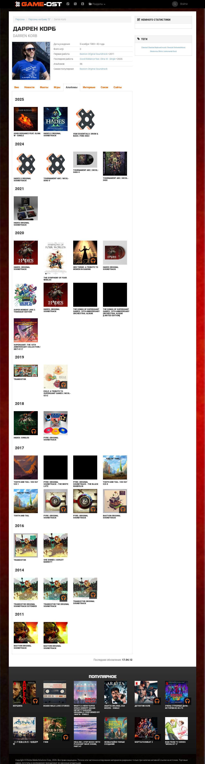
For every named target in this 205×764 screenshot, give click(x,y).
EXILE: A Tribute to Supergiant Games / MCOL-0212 (57, 393)
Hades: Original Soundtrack (22, 268)
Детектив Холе (142, 706)
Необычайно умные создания (114, 743)
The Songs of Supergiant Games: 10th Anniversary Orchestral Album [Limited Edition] (116, 312)
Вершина (17, 706)
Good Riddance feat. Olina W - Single (97, 59)
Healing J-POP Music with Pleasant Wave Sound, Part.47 (87, 744)
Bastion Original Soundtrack (93, 54)
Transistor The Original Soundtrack (56, 605)
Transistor (20, 379)
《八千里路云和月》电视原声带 (25, 743)
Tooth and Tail (21, 516)
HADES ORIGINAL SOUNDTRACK (21, 224)
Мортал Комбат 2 (144, 742)
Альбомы (72, 87)
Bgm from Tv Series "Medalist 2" (175, 743)
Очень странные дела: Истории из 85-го (176, 707)
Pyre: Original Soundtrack (51, 439)
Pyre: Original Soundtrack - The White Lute (56, 484)
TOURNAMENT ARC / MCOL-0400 (115, 179)
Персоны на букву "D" (39, 19)
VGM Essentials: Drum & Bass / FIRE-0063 (85, 135)
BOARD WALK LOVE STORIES (56, 706)
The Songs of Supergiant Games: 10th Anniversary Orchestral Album (86, 311)
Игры (57, 87)
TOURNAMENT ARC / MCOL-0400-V (85, 171)
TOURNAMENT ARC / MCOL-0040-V (56, 179)
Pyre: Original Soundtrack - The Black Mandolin (85, 484)
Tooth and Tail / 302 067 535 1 (26, 483)
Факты (44, 87)
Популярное (102, 677)
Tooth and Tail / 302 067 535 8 (115, 483)
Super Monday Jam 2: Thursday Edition (24, 311)
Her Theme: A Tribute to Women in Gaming (85, 268)
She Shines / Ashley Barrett (54, 561)
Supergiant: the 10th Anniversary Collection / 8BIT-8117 (27, 347)
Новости (29, 87)
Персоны (20, 19)
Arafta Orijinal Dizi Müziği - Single (114, 707)
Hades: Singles (21, 438)
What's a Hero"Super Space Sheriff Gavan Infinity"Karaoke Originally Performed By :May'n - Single (87, 710)
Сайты (118, 87)
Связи (104, 87)
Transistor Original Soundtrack (84, 602)
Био (16, 87)
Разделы (97, 4)
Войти (184, 3)
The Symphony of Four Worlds (55, 279)
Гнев (45, 742)
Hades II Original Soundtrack (52, 134)
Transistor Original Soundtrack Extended (25, 605)
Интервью (89, 87)
